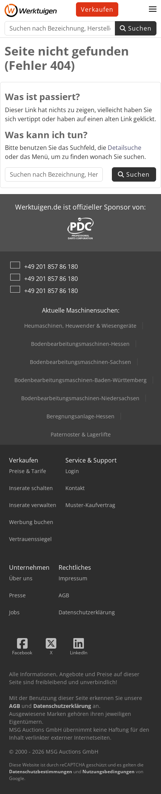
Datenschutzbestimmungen (40, 771)
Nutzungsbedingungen (108, 771)
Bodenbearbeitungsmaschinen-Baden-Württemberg (80, 380)
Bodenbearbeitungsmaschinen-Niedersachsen (80, 398)
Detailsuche (124, 147)
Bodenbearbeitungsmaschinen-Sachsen (80, 361)
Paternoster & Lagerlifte (81, 434)
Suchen (136, 28)
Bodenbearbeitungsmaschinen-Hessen (80, 343)
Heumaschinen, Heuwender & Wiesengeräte (80, 325)
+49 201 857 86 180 (51, 266)
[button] (152, 9)
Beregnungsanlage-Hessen (80, 416)
